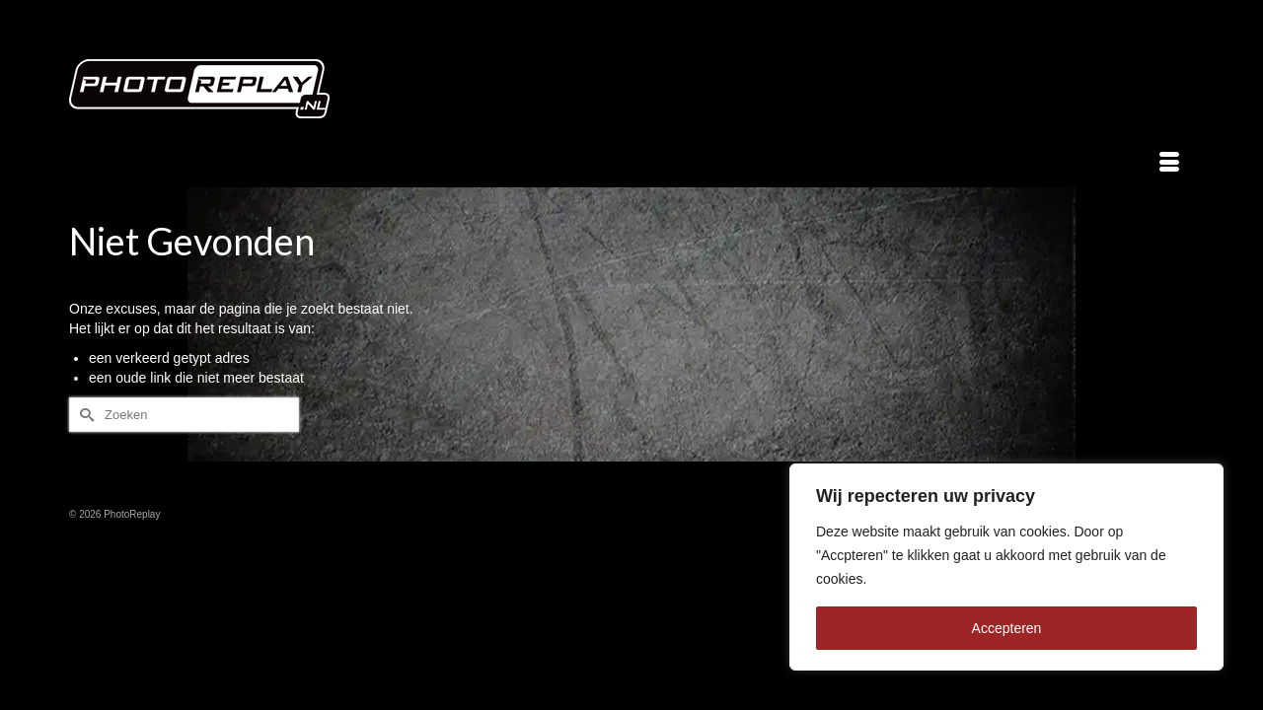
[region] (1006, 567)
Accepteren (1007, 628)
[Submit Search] (84, 414)
